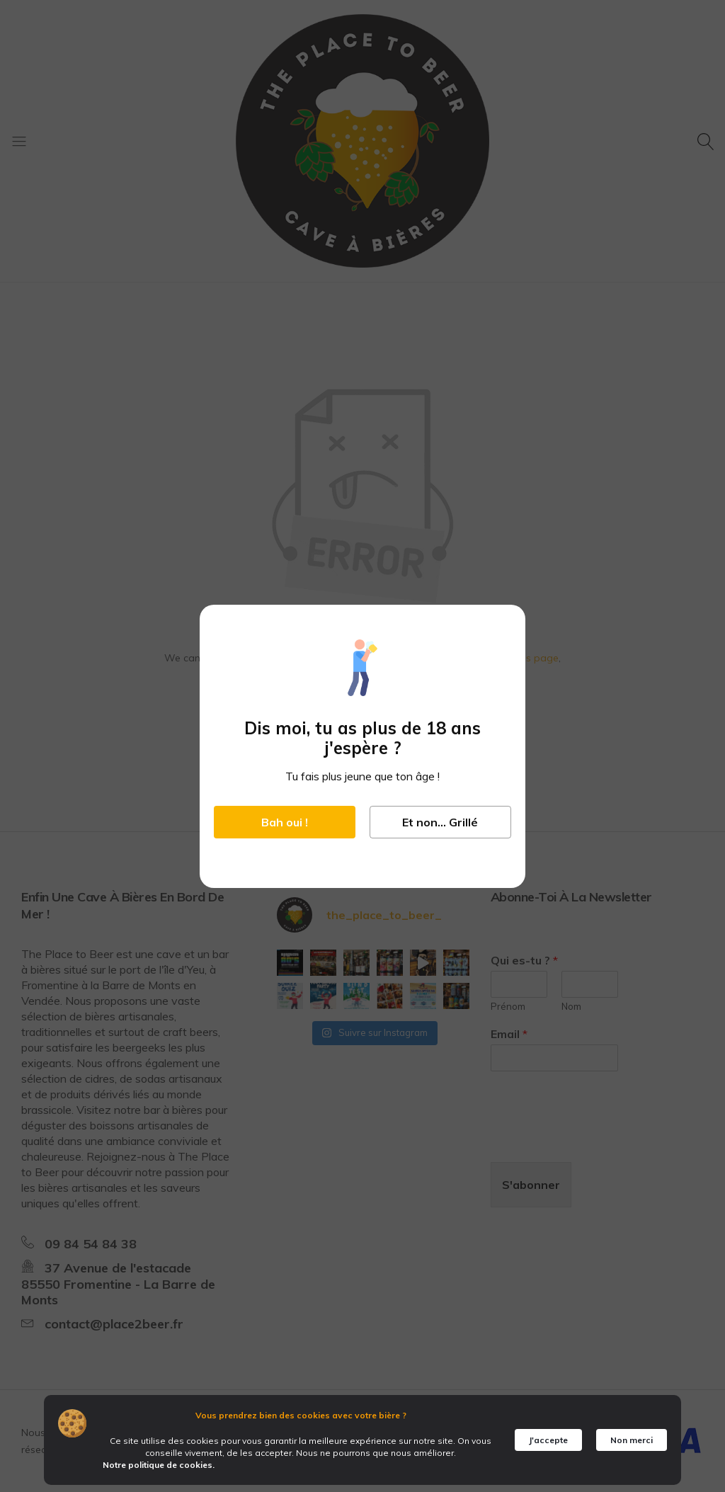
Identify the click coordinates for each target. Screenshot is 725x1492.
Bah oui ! (284, 822)
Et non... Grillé (440, 822)
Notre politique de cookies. (159, 1464)
